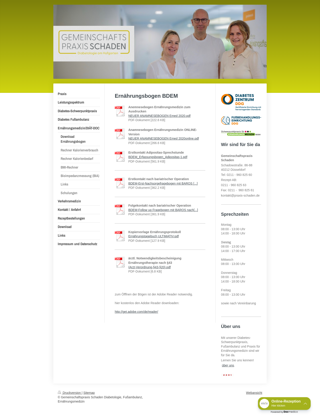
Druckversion (70, 393)
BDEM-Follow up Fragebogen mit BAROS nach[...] (163, 210)
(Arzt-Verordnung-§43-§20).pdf (149, 267)
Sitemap (89, 393)
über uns (228, 365)
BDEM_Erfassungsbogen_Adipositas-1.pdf (157, 157)
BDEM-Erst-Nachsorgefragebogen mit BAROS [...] (163, 183)
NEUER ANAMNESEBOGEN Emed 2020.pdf (159, 116)
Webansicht (254, 393)
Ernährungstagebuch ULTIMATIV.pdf (153, 236)
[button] (284, 403)
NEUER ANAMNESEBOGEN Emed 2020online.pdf (163, 138)
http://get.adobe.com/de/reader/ (136, 311)
